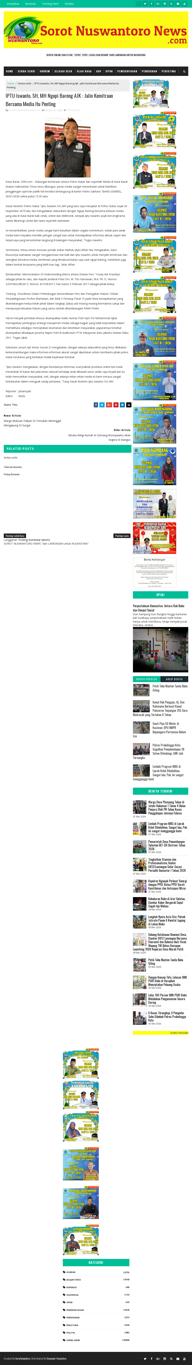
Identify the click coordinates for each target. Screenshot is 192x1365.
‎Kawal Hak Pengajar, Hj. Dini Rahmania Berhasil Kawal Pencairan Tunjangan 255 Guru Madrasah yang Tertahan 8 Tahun (160, 708)
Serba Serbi (26, 71)
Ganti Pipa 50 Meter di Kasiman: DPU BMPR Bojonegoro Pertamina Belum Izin (159, 729)
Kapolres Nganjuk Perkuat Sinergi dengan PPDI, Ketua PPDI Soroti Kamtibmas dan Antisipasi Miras (167, 885)
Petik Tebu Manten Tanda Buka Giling (170, 688)
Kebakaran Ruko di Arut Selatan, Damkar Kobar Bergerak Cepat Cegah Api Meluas (166, 902)
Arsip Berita (174, 679)
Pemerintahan (127, 71)
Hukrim (45, 71)
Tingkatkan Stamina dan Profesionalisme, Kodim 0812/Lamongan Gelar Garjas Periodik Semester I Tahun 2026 (167, 865)
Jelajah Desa (63, 71)
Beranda (30, 3)
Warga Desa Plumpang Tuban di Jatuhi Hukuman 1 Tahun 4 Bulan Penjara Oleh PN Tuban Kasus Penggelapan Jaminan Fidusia (166, 807)
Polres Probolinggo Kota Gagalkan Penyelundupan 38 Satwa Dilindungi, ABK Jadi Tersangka (158, 751)
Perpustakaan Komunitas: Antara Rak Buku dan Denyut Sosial (158, 607)
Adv (98, 71)
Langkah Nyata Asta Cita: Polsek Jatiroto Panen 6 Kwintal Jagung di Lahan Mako (166, 920)
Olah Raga (84, 71)
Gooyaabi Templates (56, 1358)
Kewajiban (13, 3)
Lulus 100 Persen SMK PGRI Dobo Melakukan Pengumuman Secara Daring (167, 999)
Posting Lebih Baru (15, 522)
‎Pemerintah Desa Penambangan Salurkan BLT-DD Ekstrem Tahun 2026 (166, 845)
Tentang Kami (50, 3)
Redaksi (69, 3)
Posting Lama (119, 522)
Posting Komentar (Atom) (34, 526)
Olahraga (72, 1294)
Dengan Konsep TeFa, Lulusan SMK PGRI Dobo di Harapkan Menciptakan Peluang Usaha (167, 981)
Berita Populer (146, 679)
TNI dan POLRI (15, 80)
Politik (70, 1332)
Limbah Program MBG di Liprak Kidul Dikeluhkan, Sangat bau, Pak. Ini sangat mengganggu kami (158, 772)
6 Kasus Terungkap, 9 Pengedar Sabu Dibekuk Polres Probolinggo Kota (167, 1016)
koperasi (71, 1287)
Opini (109, 71)
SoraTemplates (22, 1358)
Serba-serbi (73, 110)
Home (9, 71)
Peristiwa (169, 71)
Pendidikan (149, 71)
